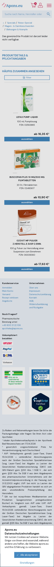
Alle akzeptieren (27, 554)
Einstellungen (27, 562)
